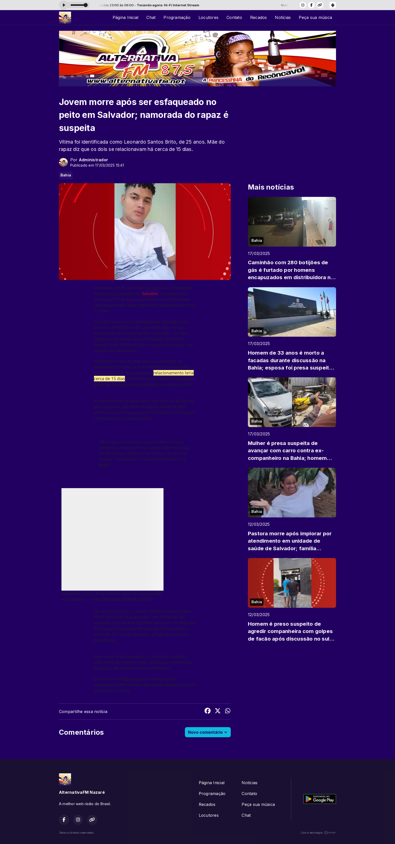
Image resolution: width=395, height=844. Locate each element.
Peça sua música (315, 17)
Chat (150, 17)
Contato (234, 17)
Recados (258, 17)
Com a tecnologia (318, 832)
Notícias (283, 17)
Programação (176, 17)
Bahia (65, 175)
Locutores (208, 17)
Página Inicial (125, 17)
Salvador (150, 293)
